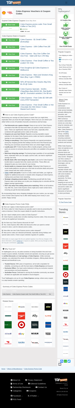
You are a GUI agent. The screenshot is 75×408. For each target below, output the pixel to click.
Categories (16, 391)
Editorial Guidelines (37, 384)
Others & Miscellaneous (14, 369)
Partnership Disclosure (21, 387)
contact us (19, 241)
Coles (7, 172)
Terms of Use (17, 384)
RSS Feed (16, 399)
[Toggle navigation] (66, 2)
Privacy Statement (33, 380)
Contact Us (41, 387)
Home (3, 369)
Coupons (31, 391)
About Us (15, 380)
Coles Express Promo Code (33, 369)
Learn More (20, 242)
